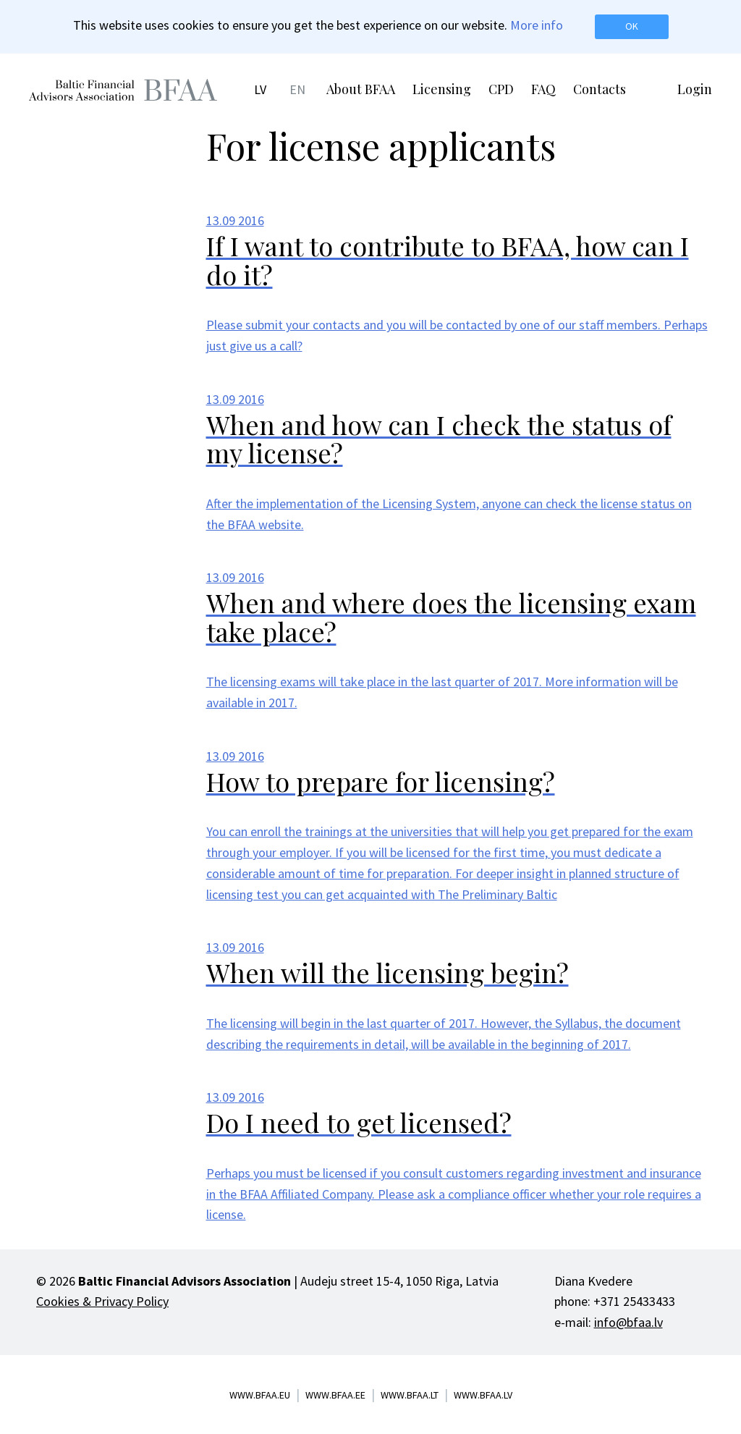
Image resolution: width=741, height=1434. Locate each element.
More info (536, 25)
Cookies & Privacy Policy (102, 1301)
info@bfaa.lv (628, 1322)
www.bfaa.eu (259, 1394)
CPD (501, 89)
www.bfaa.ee (335, 1394)
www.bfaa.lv (483, 1394)
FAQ (543, 89)
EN (297, 89)
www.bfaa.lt (410, 1394)
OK (631, 26)
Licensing (441, 89)
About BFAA (360, 89)
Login (694, 89)
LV (260, 89)
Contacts (599, 89)
